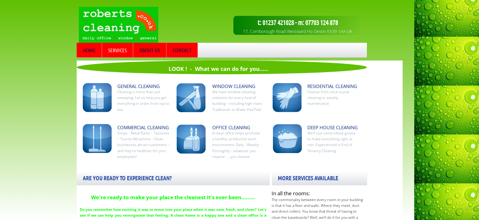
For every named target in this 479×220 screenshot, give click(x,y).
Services (117, 50)
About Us (149, 50)
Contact (182, 50)
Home (89, 50)
